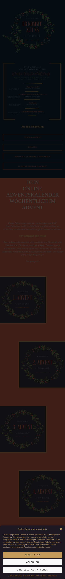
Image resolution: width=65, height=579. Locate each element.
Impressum (52, 577)
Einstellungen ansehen (32, 571)
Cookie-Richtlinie (15, 577)
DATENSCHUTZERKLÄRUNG (34, 577)
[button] (60, 530)
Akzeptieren (32, 556)
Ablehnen (32, 564)
